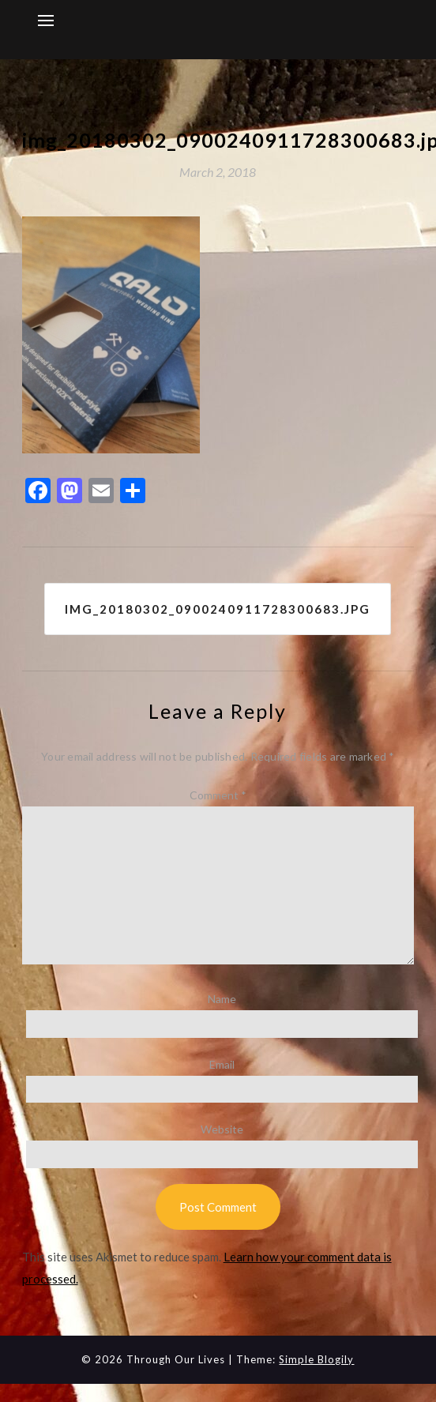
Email (222, 1064)
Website (222, 1129)
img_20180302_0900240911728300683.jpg (217, 609)
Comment (218, 795)
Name (222, 998)
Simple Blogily (316, 1359)
